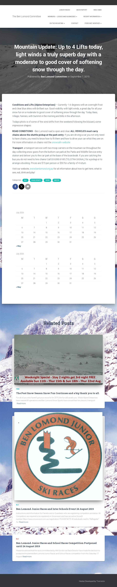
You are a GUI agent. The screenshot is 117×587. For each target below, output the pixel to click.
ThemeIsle (100, 581)
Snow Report (81, 10)
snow (47, 180)
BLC (25, 180)
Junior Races (64, 10)
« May (18, 246)
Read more (21, 403)
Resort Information (92, 16)
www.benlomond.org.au (41, 168)
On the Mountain (57, 23)
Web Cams (97, 10)
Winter (56, 180)
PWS (18, 389)
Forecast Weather (93, 23)
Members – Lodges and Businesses (62, 16)
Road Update (36, 180)
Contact (74, 23)
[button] (76, 16)
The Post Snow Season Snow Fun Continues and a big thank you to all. (57, 393)
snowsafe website (61, 142)
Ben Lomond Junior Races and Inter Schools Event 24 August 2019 (55, 508)
